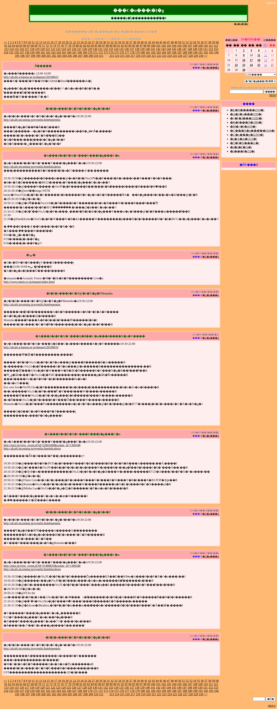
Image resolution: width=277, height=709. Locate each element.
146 (179, 49)
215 (122, 55)
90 (114, 45)
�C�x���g (210, 67)
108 (195, 45)
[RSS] (272, 95)
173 (106, 52)
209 (90, 55)
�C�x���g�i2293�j (247, 134)
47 (168, 42)
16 (52, 42)
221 (154, 55)
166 (69, 52)
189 (190, 52)
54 (194, 42)
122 (53, 49)
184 (164, 52)
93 (126, 45)
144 (168, 49)
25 (85, 42)
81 (80, 45)
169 (85, 52)
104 (174, 45)
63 (13, 45)
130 (95, 49)
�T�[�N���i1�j (244, 143)
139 (142, 49)
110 (205, 45)
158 (27, 52)
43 (153, 42)
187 (179, 52)
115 (16, 49)
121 (47, 49)
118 (32, 49)
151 (205, 49)
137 (132, 49)
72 (47, 45)
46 (164, 42)
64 (17, 45)
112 (216, 45)
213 (111, 55)
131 (100, 49)
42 (149, 42)
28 (97, 42)
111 (211, 45)
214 (117, 55)
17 (55, 42)
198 (33, 55)
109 (200, 45)
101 (158, 45)
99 (148, 45)
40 (142, 42)
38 (134, 42)
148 (189, 49)
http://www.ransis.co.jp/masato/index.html (29, 281)
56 (202, 42)
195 (17, 55)
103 (169, 45)
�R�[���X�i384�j (246, 122)
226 (180, 55)
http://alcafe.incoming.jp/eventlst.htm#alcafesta (32, 166)
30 (104, 42)
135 (121, 49)
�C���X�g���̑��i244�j (252, 130)
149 (195, 49)
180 (142, 52)
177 (127, 52)
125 (68, 49)
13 (40, 42)
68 (32, 45)
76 (62, 45)
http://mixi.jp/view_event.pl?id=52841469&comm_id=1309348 (42, 445)
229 (196, 55)
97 (141, 45)
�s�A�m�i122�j (243, 138)
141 (153, 49)
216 (127, 55)
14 (44, 42)
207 (80, 55)
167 (74, 52)
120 (42, 49)
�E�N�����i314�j (247, 110)
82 (84, 45)
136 (126, 49)
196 (22, 55)
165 (64, 52)
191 (200, 52)
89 (110, 45)
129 (90, 49)
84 (92, 45)
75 (58, 45)
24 (82, 42)
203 (59, 55)
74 (54, 45)
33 (115, 42)
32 (112, 42)
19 (63, 42)
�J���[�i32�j (242, 151)
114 (11, 49)
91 (118, 45)
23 (78, 42)
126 (74, 49)
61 (5, 45)
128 (84, 49)
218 (138, 55)
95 (133, 45)
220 (148, 55)
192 (206, 52)
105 (179, 45)
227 (185, 55)
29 (100, 42)
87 (103, 45)
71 (43, 45)
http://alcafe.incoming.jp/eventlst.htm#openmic (32, 119)
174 (111, 52)
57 (206, 42)
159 (32, 52)
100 (153, 45)
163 (53, 52)
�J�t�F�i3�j (241, 147)
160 (37, 52)
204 (64, 55)
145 (174, 49)
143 (163, 49)
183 (158, 52)
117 (27, 49)
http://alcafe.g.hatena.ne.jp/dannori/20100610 (31, 347)
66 (24, 45)
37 (130, 42)
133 (111, 49)
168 (79, 52)
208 (85, 55)
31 (108, 42)
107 (190, 45)
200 (43, 55)
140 (147, 49)
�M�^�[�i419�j (243, 126)
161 (43, 52)
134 (116, 49)
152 (210, 49)
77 (65, 45)
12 (36, 42)
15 (48, 42)
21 (70, 42)
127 (79, 49)
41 (145, 42)
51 (183, 42)
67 (28, 45)
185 (169, 52)
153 (216, 49)
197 (27, 55)
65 (20, 45)
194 (216, 52)
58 (209, 42)
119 (37, 49)
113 (6, 49)
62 (9, 45)
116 (22, 49)
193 (211, 52)
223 (164, 55)
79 (73, 45)
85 (95, 45)
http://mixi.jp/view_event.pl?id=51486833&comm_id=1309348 (42, 565)
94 (129, 45)
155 (11, 52)
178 (132, 52)
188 (185, 52)
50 (179, 42)
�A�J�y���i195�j (246, 114)
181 (148, 52)
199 (38, 55)
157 (22, 52)
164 (58, 52)
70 (39, 45)
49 (175, 42)
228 (190, 55)
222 (159, 55)
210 (96, 55)
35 (123, 42)
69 (35, 45)
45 (160, 42)
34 (119, 42)
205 (69, 55)
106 (184, 45)
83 (88, 45)
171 (95, 52)
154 (6, 52)
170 (90, 52)
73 (50, 45)
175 (116, 52)
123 (58, 49)
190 (195, 52)
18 (59, 42)
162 (48, 52)
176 (121, 52)
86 (99, 45)
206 (75, 55)
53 (190, 42)
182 (153, 52)
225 (175, 55)
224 (169, 55)
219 (143, 55)
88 (107, 45)
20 (67, 42)
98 (144, 45)
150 (200, 49)
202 (54, 55)
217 (133, 55)
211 (101, 55)
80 (77, 45)
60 (217, 42)
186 (174, 52)
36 (127, 42)
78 (69, 45)
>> (206, 55)
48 (172, 42)
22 (74, 42)
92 (122, 45)
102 (163, 45)
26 (89, 42)
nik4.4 (271, 705)
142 (158, 49)
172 (100, 52)
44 (157, 42)
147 (184, 49)
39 (138, 42)
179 (137, 52)
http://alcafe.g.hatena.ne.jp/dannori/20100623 (31, 77)
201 (48, 55)
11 (33, 42)
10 (29, 42)
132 (105, 49)
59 (213, 42)
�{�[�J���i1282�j (246, 118)
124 (63, 49)
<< (5, 42)
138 (137, 49)
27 (93, 42)
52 (187, 42)
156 (16, 52)
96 (137, 45)
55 (198, 42)
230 (201, 55)
